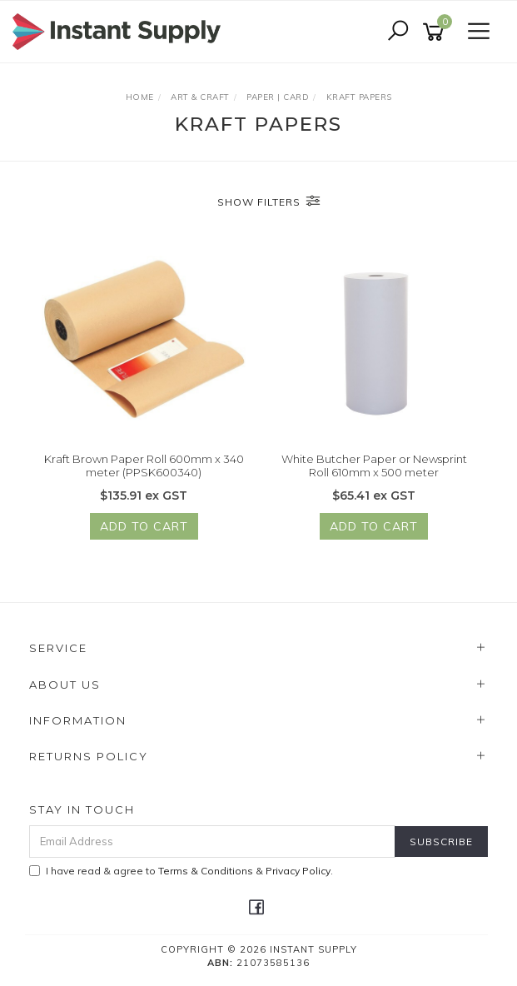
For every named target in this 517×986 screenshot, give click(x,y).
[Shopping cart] (436, 32)
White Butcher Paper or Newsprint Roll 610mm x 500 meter (374, 466)
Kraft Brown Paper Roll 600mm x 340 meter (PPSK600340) (144, 466)
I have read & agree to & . (181, 870)
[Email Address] (212, 841)
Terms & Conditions (205, 870)
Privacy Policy (298, 870)
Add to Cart (144, 527)
